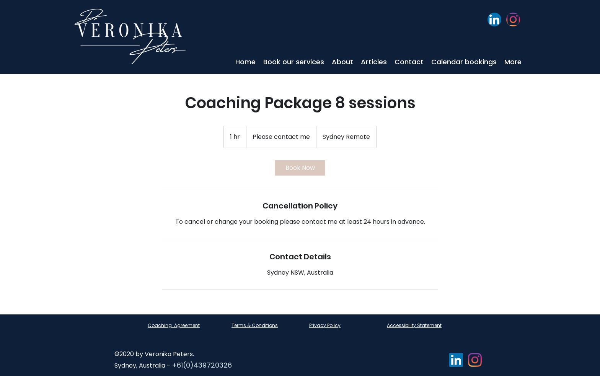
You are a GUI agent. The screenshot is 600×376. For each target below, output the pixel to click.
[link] (300, 168)
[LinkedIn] (494, 19)
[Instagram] (513, 19)
